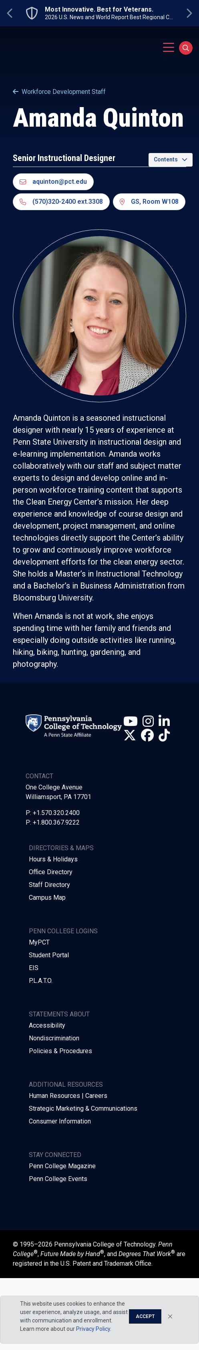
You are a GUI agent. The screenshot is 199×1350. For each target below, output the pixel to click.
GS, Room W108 (149, 201)
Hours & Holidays (53, 859)
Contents (166, 159)
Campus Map (47, 897)
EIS (33, 968)
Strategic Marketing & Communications (83, 1108)
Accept (145, 1316)
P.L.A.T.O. (40, 980)
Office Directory (50, 872)
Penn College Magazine (62, 1166)
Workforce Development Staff (59, 91)
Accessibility (47, 1025)
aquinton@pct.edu (53, 181)
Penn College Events (58, 1179)
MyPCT (39, 942)
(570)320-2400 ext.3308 (61, 201)
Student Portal (49, 955)
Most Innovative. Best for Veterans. (99, 9)
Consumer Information (60, 1121)
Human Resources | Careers (68, 1095)
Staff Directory (49, 885)
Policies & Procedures (60, 1051)
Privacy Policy (93, 1329)
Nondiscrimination (54, 1038)
